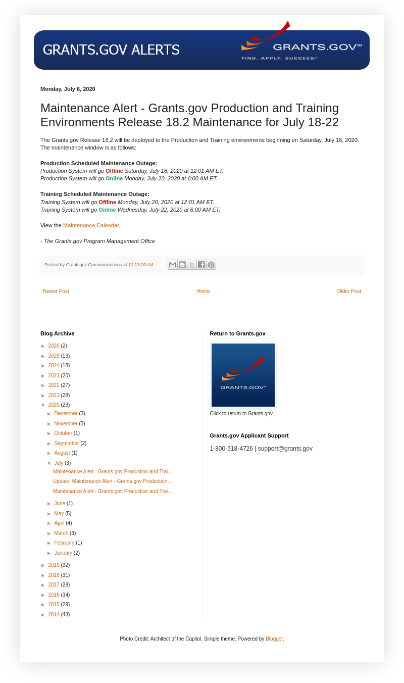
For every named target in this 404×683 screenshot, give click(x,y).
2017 (54, 585)
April (60, 523)
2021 (54, 395)
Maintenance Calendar (91, 225)
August (62, 453)
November (66, 423)
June (60, 503)
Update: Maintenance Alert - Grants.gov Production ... (113, 481)
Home (203, 291)
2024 (54, 365)
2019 (54, 565)
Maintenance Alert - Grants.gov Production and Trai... (112, 471)
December (66, 413)
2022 (54, 385)
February (65, 543)
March (62, 533)
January (63, 553)
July (59, 463)
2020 (54, 405)
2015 (54, 604)
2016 (54, 595)
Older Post (349, 291)
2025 (54, 356)
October (63, 433)
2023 (54, 375)
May (59, 513)
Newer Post (56, 291)
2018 (54, 575)
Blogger (274, 639)
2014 (54, 614)
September (67, 443)
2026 (54, 346)
